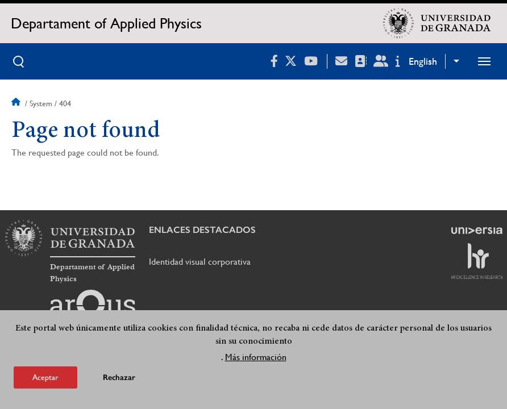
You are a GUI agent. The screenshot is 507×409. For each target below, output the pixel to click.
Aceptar (45, 377)
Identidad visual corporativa (200, 261)
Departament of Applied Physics (106, 23)
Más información (255, 357)
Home (17, 103)
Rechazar (119, 377)
